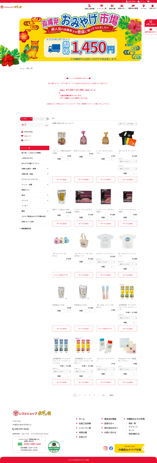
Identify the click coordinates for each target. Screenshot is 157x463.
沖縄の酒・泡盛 (27, 174)
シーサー (25, 206)
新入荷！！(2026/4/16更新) (31, 153)
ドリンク (25, 200)
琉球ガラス (26, 190)
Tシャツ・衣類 (27, 184)
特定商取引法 (25, 228)
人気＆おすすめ (27, 158)
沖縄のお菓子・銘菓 (29, 168)
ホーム (22, 68)
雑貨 (23, 211)
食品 (23, 195)
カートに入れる (61, 179)
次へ (104, 395)
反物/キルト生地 (28, 221)
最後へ (112, 395)
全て (53, 118)
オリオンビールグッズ (30, 179)
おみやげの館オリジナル (30, 163)
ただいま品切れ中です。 (61, 275)
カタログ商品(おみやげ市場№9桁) (34, 216)
